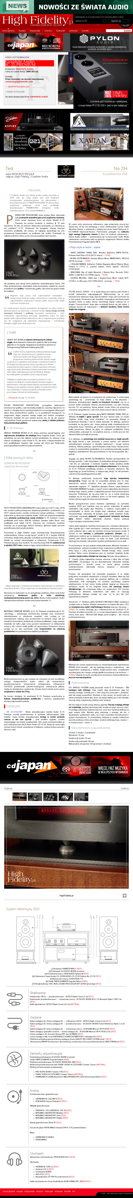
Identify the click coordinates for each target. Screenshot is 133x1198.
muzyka (22, 31)
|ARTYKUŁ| (74, 1004)
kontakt (85, 31)
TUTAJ (107, 255)
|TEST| (79, 969)
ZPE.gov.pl (12, 398)
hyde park (60, 31)
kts (73, 1191)
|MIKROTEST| (85, 1181)
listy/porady (35, 31)
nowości (48, 31)
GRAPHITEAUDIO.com (18, 87)
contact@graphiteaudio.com (19, 82)
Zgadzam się (81, 21)
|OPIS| (84, 981)
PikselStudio (128, 1193)
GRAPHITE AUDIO (24, 69)
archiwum (73, 31)
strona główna (8, 31)
